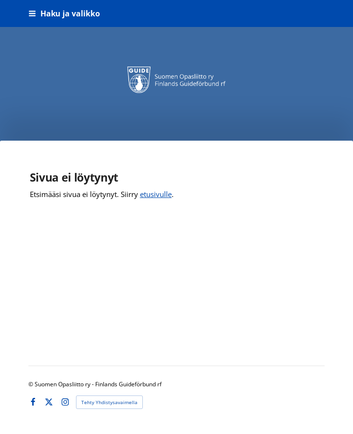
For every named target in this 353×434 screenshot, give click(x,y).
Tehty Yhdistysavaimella (109, 402)
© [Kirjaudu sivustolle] (31, 384)
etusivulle (156, 194)
